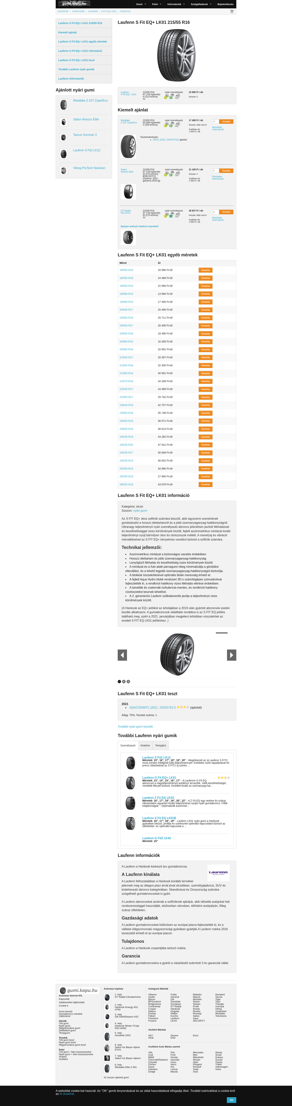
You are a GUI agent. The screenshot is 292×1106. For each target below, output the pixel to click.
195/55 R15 (126, 285)
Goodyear (176, 1004)
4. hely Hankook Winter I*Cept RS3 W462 (127, 1026)
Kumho (174, 1016)
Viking (218, 1008)
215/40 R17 (126, 357)
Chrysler (152, 1062)
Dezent (174, 1035)
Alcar (151, 1037)
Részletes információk (218, 128)
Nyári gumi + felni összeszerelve (76, 1054)
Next (231, 655)
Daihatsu (153, 1069)
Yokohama (220, 1016)
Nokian (196, 1004)
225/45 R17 (126, 389)
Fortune (152, 1020)
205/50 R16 (126, 317)
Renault (197, 1066)
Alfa (150, 1052)
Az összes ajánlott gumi (116, 1077)
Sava (195, 1018)
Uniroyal (219, 1006)
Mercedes (198, 1052)
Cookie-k (63, 1005)
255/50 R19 (126, 468)
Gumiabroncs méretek (70, 1013)
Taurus (218, 997)
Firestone (153, 1018)
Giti (172, 999)
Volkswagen (221, 1066)
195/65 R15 (126, 301)
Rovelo (196, 1011)
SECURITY (199, 1020)
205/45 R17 (126, 309)
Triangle (219, 1004)
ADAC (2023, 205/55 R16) (166, 139)
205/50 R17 (126, 325)
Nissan (196, 1059)
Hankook (175, 1008)
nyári (167, 92)
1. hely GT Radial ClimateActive (128, 995)
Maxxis (196, 997)
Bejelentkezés (226, 4)
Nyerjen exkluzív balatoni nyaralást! (139, 226)
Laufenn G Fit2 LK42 (156, 838)
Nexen (196, 1001)
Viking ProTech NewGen (89, 168)
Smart (218, 1054)
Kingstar (175, 1011)
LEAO (174, 1020)
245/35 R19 (126, 436)
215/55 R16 (148, 120)
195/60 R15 (126, 293)
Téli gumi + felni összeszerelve (75, 1051)
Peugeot (197, 1064)
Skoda (218, 1052)
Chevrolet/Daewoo (158, 1059)
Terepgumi (64, 1032)
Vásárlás (205, 270)
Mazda (174, 1071)
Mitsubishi (198, 1057)
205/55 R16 (126, 333)
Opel (195, 1062)
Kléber (174, 1013)
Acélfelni (63, 1059)
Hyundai (175, 1059)
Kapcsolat (64, 999)
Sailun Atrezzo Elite (86, 119)
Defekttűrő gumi (67, 1030)
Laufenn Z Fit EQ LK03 (158, 797)
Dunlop (152, 1013)
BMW (151, 1057)
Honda (174, 1057)
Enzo (195, 1035)
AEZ (150, 1035)
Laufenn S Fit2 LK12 (86, 150)
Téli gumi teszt (66, 1040)
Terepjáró (160, 745)
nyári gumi (140, 510)
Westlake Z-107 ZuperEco (90, 100)
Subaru (219, 1057)
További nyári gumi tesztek (135, 726)
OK (232, 1100)
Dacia (151, 1066)
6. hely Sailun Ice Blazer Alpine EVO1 (127, 1047)
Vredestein (221, 1011)
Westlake (220, 1013)
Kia (172, 1066)
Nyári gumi (64, 1025)
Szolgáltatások (199, 4)
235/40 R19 (126, 405)
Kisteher (145, 745)
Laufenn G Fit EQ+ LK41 (159, 777)
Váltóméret (64, 1016)
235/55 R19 (126, 428)
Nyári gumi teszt (67, 1042)
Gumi (139, 4)
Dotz (173, 1037)
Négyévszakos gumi (69, 1028)
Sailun (196, 1016)
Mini (195, 1054)
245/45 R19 (126, 460)
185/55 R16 (126, 277)
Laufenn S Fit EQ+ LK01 (128, 93)
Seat (195, 1071)
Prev (121, 655)
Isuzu (173, 1062)
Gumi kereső (65, 1011)
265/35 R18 (126, 484)
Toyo (217, 1001)
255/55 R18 (126, 476)
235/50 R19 (126, 420)
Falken (151, 1016)
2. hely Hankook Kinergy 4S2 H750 (126, 1007)
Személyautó (127, 745)
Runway (197, 1013)
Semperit (220, 994)
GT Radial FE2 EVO (126, 211)
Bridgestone (154, 1004)
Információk (174, 4)
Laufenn (175, 1018)
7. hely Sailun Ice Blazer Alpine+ (128, 1057)
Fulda (174, 994)
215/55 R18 (126, 365)
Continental (154, 1006)
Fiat (172, 1052)
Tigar (218, 999)
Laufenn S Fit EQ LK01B (159, 818)
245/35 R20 (126, 444)
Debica (152, 1011)
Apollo (151, 997)
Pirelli (196, 1006)
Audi (150, 1054)
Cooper (152, 1008)
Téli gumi (64, 1023)
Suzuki (218, 1059)
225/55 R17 (126, 397)
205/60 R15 (126, 341)
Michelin (197, 999)
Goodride (175, 1001)
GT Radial (176, 1006)
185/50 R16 (126, 269)
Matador (197, 994)
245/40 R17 (126, 452)
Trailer (218, 1064)
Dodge (151, 1071)
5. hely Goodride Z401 (123, 1034)
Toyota (218, 1062)
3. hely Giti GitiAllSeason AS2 (127, 1015)
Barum (151, 999)
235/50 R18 (126, 412)
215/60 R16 (126, 373)
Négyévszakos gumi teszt (72, 1044)
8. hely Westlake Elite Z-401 (126, 1066)
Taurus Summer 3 (85, 134)
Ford (173, 1054)
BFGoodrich (154, 1001)
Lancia (174, 1069)
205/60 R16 (126, 349)
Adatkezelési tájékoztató (72, 1002)
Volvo (218, 1069)
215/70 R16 (126, 381)
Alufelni (63, 1056)
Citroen (152, 1064)
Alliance (152, 994)
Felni (155, 4)
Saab (196, 1069)
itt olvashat (67, 1093)
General (175, 997)
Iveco (173, 1064)
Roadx (196, 1008)
